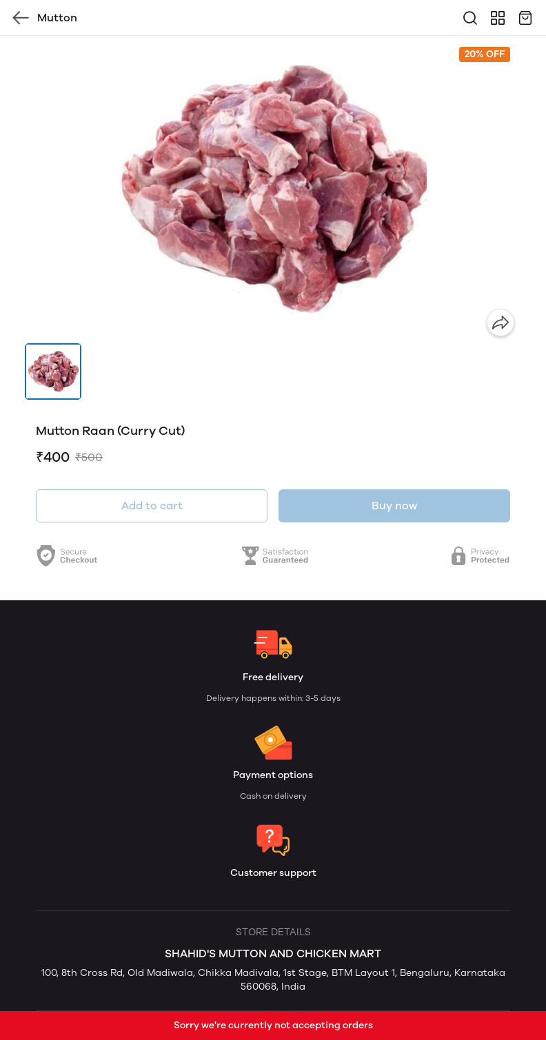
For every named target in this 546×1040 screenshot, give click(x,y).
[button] (53, 371)
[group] (273, 189)
